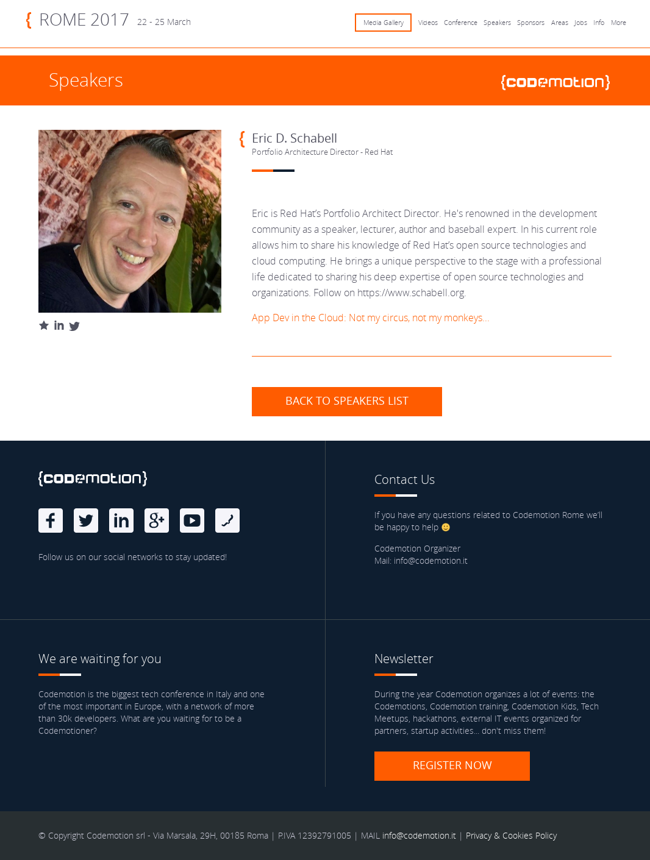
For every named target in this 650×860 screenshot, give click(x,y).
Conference (460, 22)
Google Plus (157, 520)
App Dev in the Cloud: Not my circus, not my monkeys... (371, 317)
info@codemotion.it (419, 835)
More (618, 22)
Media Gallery (383, 22)
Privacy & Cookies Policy (511, 835)
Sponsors (531, 22)
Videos (428, 22)
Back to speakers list (347, 400)
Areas (559, 22)
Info (598, 22)
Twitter (86, 520)
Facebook (50, 520)
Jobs (580, 22)
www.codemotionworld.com (560, 82)
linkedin (121, 520)
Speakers (497, 22)
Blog (227, 520)
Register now (452, 765)
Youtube (192, 520)
